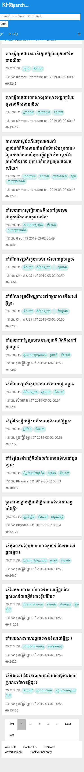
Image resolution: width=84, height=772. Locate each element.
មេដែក (51, 473)
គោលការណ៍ (44, 691)
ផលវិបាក (65, 605)
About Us (10, 747)
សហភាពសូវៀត (33, 225)
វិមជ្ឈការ (63, 311)
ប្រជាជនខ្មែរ (59, 176)
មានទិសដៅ (54, 647)
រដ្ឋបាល (62, 267)
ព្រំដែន (27, 429)
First (11, 724)
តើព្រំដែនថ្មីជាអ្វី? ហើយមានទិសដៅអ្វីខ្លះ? (38, 421)
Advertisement (13, 752)
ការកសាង (43, 112)
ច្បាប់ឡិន (28, 517)
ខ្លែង (73, 176)
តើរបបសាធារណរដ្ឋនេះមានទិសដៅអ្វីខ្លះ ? (38, 639)
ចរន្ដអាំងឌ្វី (57, 517)
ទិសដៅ (37, 69)
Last (11, 735)
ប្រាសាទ (28, 112)
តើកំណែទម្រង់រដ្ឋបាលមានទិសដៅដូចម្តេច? (39, 260)
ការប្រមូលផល (16, 181)
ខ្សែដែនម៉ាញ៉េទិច (33, 473)
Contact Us (30, 747)
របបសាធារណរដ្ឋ (33, 647)
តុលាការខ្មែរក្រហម (34, 355)
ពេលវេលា (29, 176)
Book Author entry (41, 752)
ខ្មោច (26, 69)
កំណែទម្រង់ (43, 267)
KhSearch (50, 747)
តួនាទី (53, 355)
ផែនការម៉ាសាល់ (33, 605)
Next (68, 724)
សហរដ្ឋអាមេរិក (16, 230)
